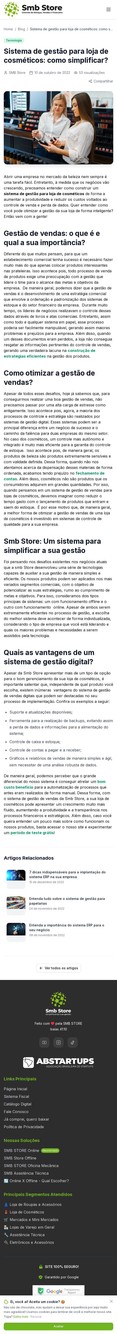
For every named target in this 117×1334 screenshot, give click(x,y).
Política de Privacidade (24, 1126)
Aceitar (59, 1326)
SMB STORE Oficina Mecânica (31, 1165)
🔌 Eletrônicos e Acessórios (29, 1242)
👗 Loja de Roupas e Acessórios (33, 1204)
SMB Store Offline (20, 1158)
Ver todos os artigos (58, 968)
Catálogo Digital (17, 1104)
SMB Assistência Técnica (26, 1173)
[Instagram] (58, 1042)
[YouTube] (44, 1042)
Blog (21, 29)
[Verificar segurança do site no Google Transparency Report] (58, 1291)
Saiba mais (20, 1316)
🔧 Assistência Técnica (24, 1234)
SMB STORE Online (31, 1150)
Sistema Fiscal (16, 1096)
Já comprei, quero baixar (26, 1119)
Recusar (36, 1316)
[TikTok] (72, 1042)
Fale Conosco (16, 1111)
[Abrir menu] (108, 9)
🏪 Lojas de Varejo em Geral (29, 1227)
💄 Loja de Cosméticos (24, 1212)
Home (8, 29)
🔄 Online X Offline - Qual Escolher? (36, 1180)
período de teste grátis (32, 832)
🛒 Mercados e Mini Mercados (31, 1219)
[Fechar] (111, 1301)
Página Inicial (15, 1089)
